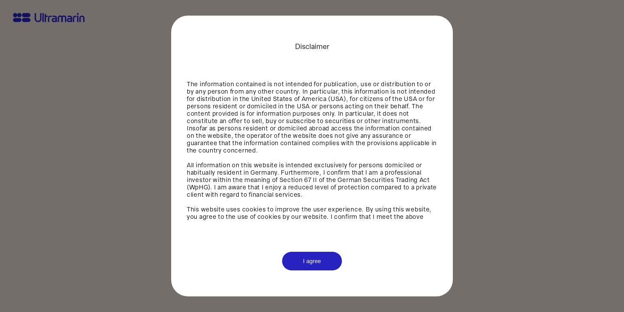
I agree (312, 261)
